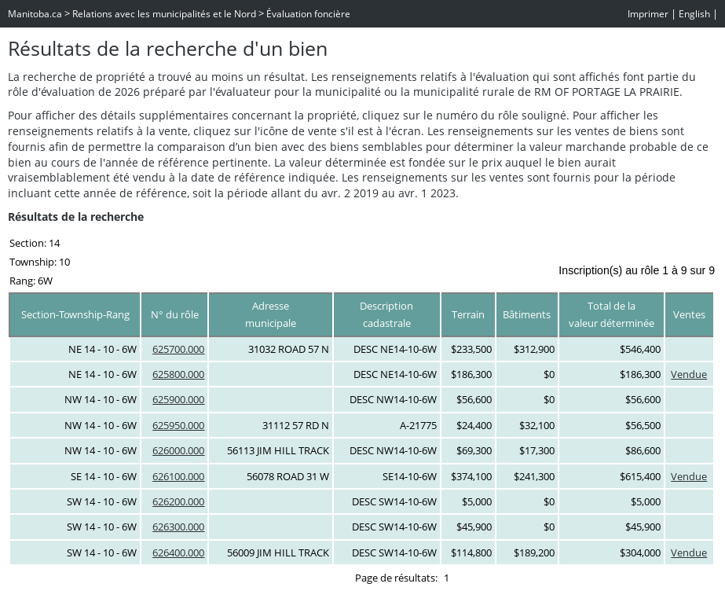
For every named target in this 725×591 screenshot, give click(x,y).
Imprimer (648, 14)
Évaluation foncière (308, 14)
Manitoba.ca (35, 14)
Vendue (689, 374)
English (694, 14)
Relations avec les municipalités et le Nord (164, 14)
